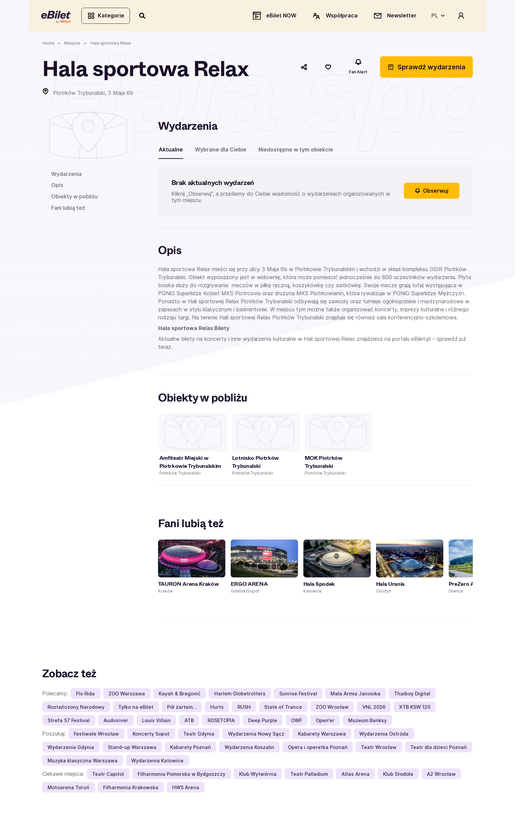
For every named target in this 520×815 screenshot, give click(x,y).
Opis (57, 186)
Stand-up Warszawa (132, 748)
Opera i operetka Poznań (318, 748)
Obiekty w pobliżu (74, 197)
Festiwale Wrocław (96, 735)
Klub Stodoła (398, 775)
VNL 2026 (373, 708)
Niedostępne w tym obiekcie (295, 150)
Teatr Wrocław (378, 748)
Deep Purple (262, 721)
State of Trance (283, 708)
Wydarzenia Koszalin (249, 748)
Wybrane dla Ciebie (220, 150)
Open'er (325, 721)
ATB (189, 721)
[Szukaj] (144, 16)
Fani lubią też (68, 208)
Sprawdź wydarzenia (426, 68)
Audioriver (115, 721)
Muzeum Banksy (367, 721)
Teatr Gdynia (198, 735)
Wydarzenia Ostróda (383, 735)
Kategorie (106, 16)
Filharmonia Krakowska (130, 788)
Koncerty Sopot (151, 735)
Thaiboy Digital (412, 694)
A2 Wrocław (441, 775)
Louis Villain (156, 721)
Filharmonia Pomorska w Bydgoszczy (181, 775)
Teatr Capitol (108, 775)
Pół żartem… (182, 708)
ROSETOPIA (221, 721)
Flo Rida (85, 694)
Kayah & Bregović (180, 694)
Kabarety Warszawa (322, 735)
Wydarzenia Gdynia (71, 748)
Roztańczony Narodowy (76, 708)
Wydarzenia (66, 175)
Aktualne (171, 150)
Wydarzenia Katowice (157, 761)
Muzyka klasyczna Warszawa (83, 761)
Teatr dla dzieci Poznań (438, 748)
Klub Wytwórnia (258, 775)
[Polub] (328, 68)
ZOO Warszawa (126, 694)
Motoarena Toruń (68, 788)
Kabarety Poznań (190, 748)
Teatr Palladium (309, 775)
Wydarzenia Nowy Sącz (256, 735)
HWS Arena (185, 788)
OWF (296, 721)
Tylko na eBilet (135, 708)
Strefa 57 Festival (69, 721)
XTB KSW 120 (414, 708)
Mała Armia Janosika (355, 694)
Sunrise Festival (298, 694)
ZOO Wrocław (332, 708)
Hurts (217, 708)
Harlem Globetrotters (240, 694)
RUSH (244, 708)
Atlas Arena (356, 775)
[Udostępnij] (304, 68)
